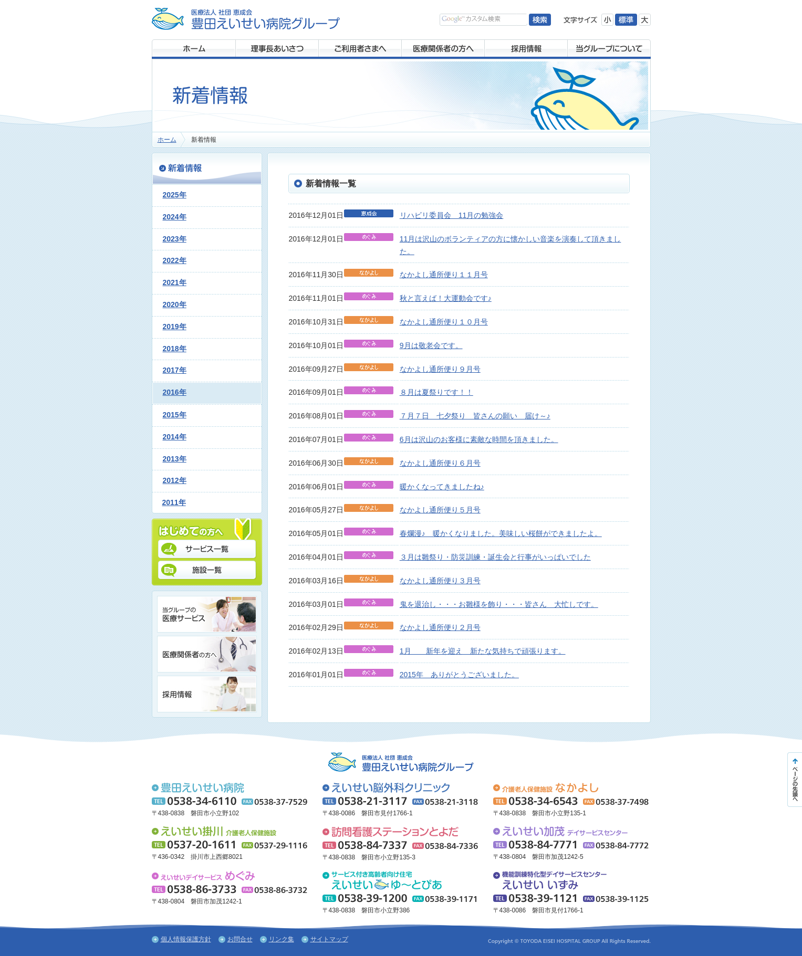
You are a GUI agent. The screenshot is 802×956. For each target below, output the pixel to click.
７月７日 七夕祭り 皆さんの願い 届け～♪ (475, 416)
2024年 (174, 217)
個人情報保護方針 (186, 939)
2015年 (174, 415)
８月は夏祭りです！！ (436, 392)
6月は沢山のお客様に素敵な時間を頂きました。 (479, 439)
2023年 (174, 239)
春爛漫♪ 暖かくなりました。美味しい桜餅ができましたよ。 (501, 533)
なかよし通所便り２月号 (440, 627)
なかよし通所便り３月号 (440, 580)
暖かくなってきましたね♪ (442, 486)
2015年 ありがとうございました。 (459, 674)
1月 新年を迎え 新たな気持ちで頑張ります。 (483, 651)
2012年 (174, 480)
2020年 (174, 304)
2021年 (174, 282)
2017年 (174, 370)
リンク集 (281, 939)
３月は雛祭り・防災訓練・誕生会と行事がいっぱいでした (495, 557)
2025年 (174, 195)
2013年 (174, 459)
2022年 (174, 260)
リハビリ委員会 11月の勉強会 (452, 215)
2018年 (174, 348)
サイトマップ (329, 939)
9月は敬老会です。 (431, 345)
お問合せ (240, 939)
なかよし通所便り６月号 (440, 463)
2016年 (174, 392)
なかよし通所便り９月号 (440, 369)
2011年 (174, 502)
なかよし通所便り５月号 (440, 510)
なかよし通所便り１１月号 (444, 274)
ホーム (167, 139)
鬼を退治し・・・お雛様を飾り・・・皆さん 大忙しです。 (499, 604)
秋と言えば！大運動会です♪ (446, 298)
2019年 (174, 326)
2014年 (174, 437)
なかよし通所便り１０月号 (444, 322)
